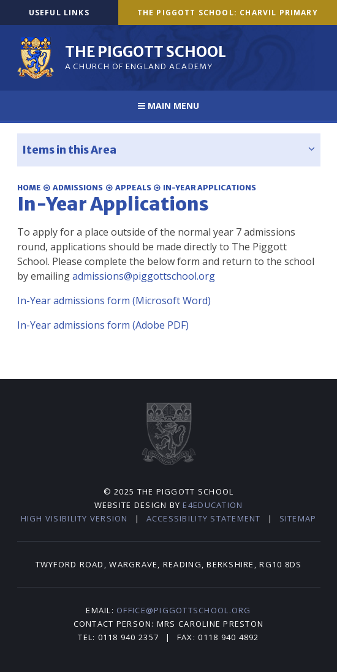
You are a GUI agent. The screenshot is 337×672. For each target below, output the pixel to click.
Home (29, 187)
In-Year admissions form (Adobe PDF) (103, 325)
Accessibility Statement (203, 518)
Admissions (78, 187)
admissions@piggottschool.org (143, 276)
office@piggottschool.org (183, 610)
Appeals (133, 187)
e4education (213, 504)
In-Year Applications (209, 187)
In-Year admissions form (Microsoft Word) (114, 300)
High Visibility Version (74, 518)
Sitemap (298, 518)
